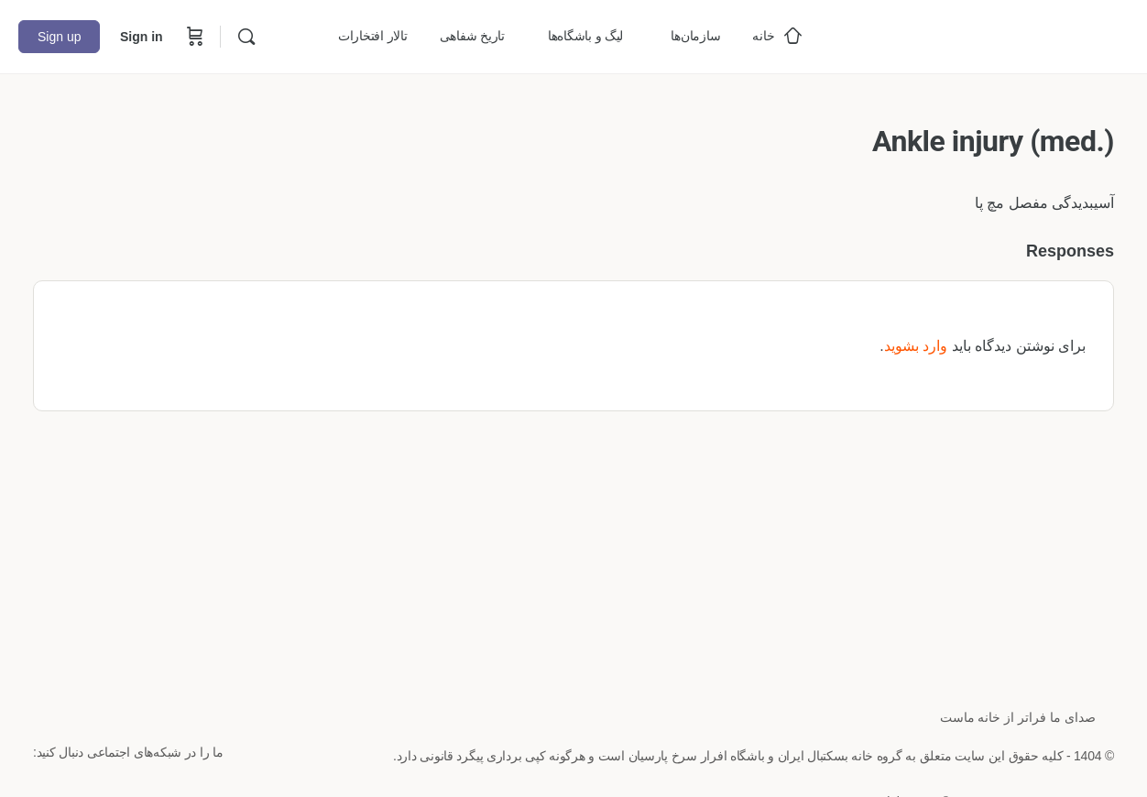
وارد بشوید (915, 346)
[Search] (246, 37)
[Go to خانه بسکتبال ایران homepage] (991, 34)
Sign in (141, 36)
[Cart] (193, 36)
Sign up (59, 36)
